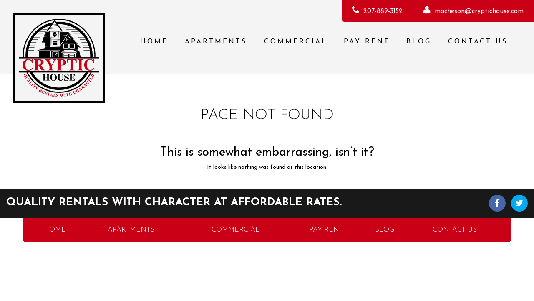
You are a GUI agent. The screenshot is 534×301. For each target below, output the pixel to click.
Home (154, 41)
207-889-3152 (383, 11)
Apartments (216, 41)
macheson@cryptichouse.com (479, 11)
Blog (418, 41)
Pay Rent (367, 41)
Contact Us (478, 41)
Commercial (295, 41)
